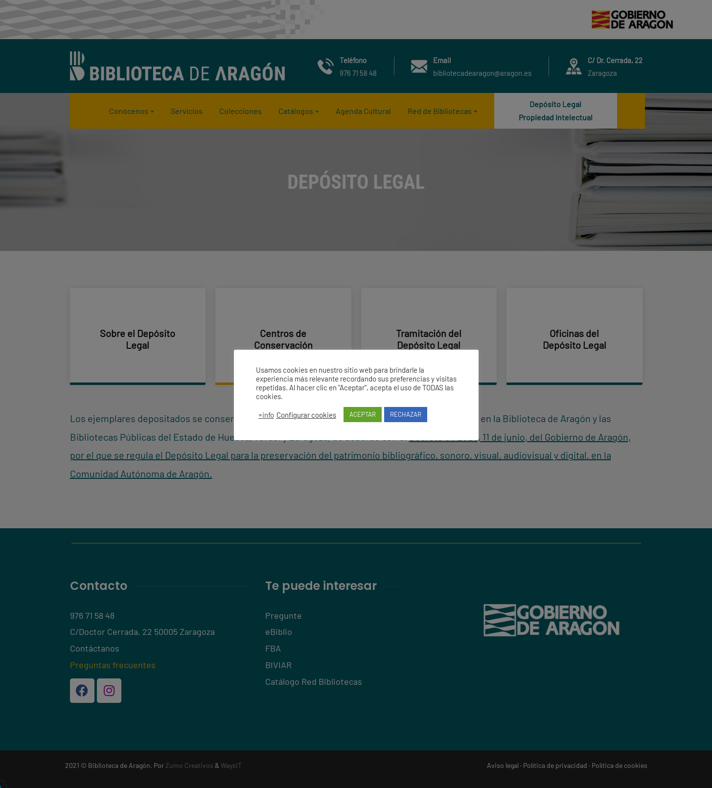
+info (266, 414)
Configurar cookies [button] (306, 414)
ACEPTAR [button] (362, 414)
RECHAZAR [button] (405, 414)
